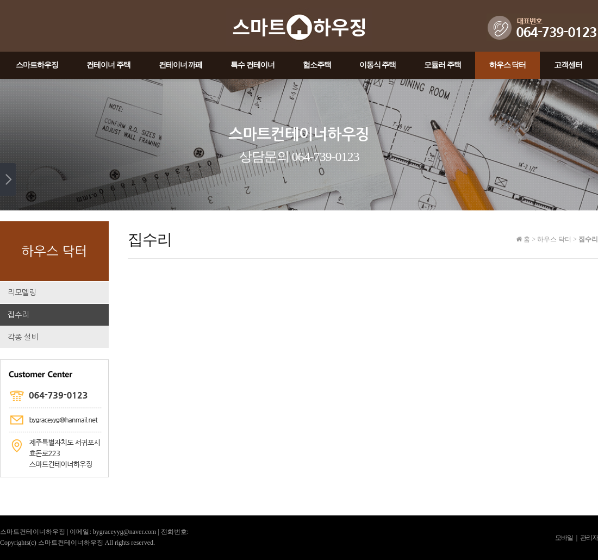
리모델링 (22, 292)
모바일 (564, 538)
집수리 (18, 315)
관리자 (589, 538)
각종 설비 (23, 337)
